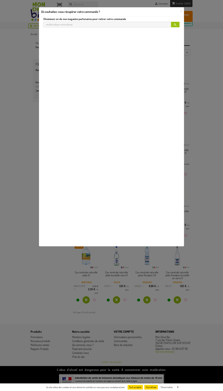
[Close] (181, 11)
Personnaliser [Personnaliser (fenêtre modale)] (167, 387)
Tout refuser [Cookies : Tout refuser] (151, 387)
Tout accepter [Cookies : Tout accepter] (135, 387)
